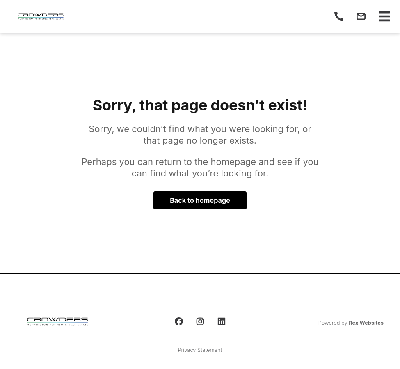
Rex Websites (366, 323)
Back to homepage (200, 200)
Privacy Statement (200, 350)
